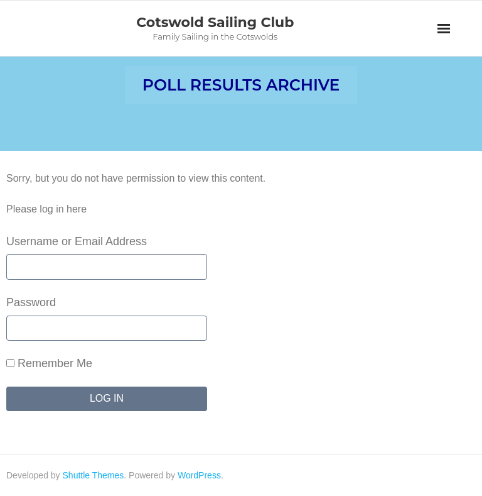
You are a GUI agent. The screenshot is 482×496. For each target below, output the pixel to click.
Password (31, 302)
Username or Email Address (76, 241)
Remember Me (49, 363)
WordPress (199, 475)
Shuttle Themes (93, 475)
